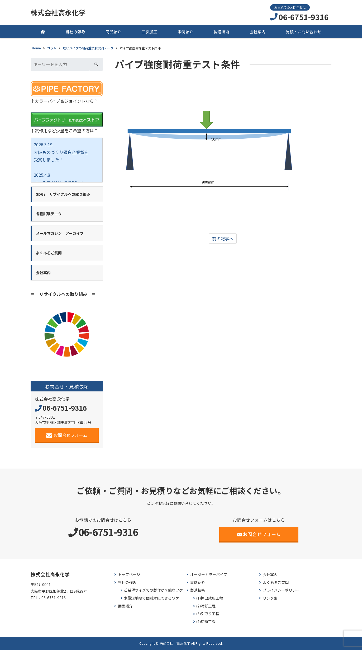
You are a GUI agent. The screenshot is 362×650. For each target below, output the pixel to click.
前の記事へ (222, 238)
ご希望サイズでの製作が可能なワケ (153, 590)
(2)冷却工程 (206, 606)
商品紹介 (113, 31)
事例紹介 (185, 31)
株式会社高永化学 (58, 12)
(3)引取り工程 (207, 613)
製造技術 (221, 31)
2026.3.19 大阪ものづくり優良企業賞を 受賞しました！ (61, 152)
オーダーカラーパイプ (208, 574)
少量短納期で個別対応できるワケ (151, 598)
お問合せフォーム (67, 435)
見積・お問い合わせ (303, 31)
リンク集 (270, 598)
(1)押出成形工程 (209, 598)
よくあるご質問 (276, 582)
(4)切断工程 (206, 621)
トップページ (129, 574)
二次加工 (149, 31)
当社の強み (75, 31)
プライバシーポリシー (281, 590)
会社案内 (257, 31)
